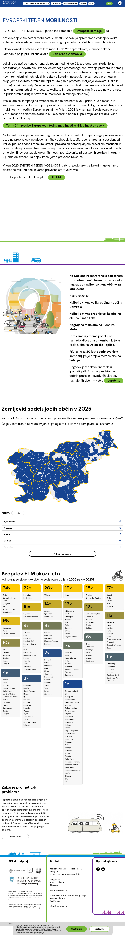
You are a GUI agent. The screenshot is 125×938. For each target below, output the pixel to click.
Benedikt (8, 547)
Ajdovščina (9, 521)
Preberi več (15, 836)
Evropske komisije (89, 31)
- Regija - (17, 513)
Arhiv (91, 3)
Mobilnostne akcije (70, 3)
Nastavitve (99, 929)
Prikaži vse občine (62, 554)
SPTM (109, 3)
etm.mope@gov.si (58, 890)
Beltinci (7, 540)
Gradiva (55, 3)
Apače (7, 534)
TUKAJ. (56, 177)
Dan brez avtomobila (67, 54)
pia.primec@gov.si (58, 906)
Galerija (83, 3)
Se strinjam (76, 929)
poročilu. (113, 380)
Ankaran (8, 528)
